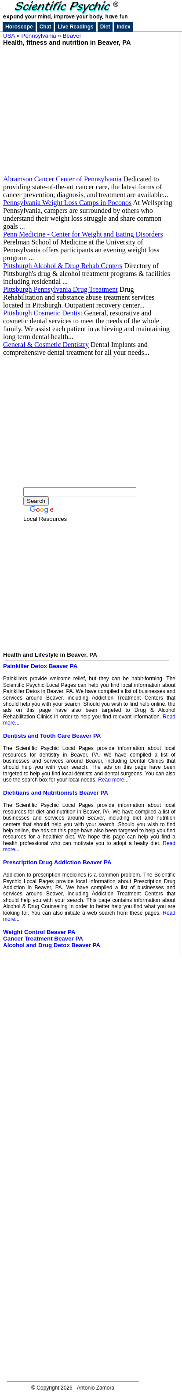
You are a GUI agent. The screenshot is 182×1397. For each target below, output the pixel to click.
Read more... (113, 780)
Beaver (72, 35)
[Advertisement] (89, 107)
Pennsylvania (39, 35)
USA (9, 35)
